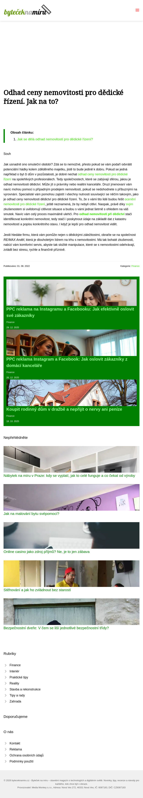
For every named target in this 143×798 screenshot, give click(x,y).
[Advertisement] (71, 47)
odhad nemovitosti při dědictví (101, 214)
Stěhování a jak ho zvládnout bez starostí (37, 590)
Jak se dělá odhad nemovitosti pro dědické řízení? (55, 139)
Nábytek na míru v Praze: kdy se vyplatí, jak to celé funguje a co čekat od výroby (69, 475)
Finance (135, 266)
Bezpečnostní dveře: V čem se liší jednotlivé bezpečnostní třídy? (56, 628)
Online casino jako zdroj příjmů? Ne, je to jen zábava (47, 552)
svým (129, 204)
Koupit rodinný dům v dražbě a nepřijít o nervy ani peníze (64, 409)
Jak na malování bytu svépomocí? (31, 514)
